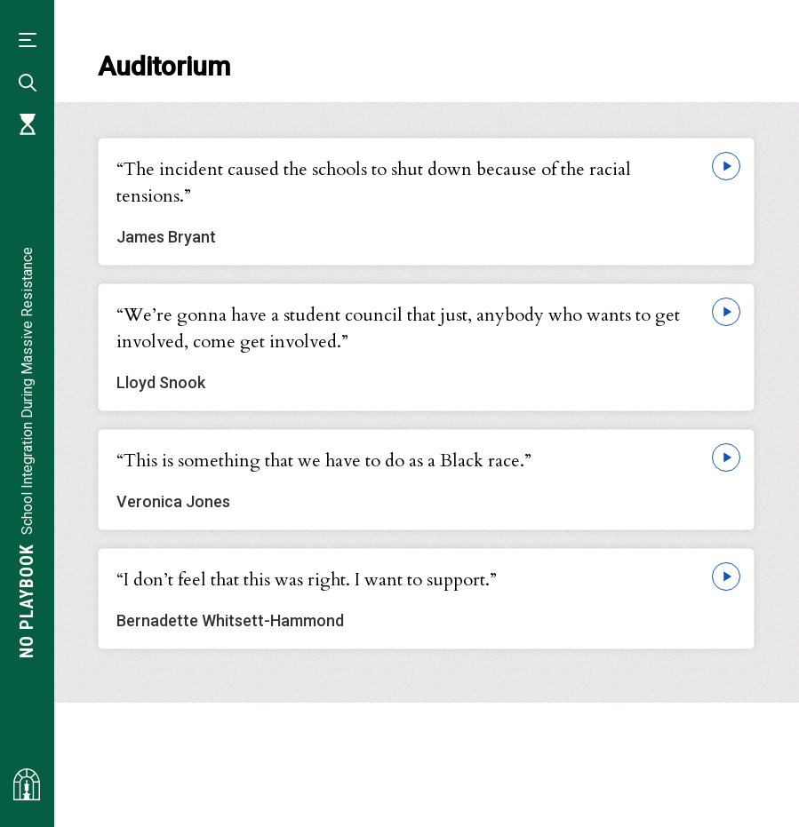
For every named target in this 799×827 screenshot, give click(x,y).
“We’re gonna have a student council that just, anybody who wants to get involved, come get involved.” (398, 328)
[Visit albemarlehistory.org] (26, 784)
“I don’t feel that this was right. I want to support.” (306, 580)
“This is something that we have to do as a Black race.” (323, 461)
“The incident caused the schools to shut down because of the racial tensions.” (373, 182)
